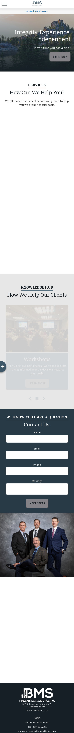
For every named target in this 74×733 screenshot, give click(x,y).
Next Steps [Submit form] (37, 503)
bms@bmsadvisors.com (37, 710)
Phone (37, 464)
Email (37, 448)
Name (37, 432)
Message (37, 481)
